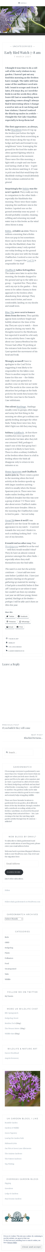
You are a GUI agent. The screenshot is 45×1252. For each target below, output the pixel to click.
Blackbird (16, 130)
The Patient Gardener (13, 1159)
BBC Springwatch (11, 1013)
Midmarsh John (11, 1143)
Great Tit (9, 520)
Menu (24, 3)
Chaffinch (10, 270)
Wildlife (8, 979)
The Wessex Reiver (12, 1029)
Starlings (21, 406)
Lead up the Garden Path (14, 1138)
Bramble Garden (11, 1123)
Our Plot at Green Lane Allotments (18, 1148)
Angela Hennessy (12, 1058)
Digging (8, 1183)
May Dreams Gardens (13, 1199)
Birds (7, 937)
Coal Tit (30, 260)
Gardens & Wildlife (12, 1128)
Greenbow (9, 1188)
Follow (7, 890)
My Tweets (9, 996)
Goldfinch (19, 432)
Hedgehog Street (11, 1018)
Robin (8, 231)
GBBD (7, 942)
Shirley (12, 643)
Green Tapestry (11, 1133)
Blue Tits (9, 312)
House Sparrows (13, 471)
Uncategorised (22, 46)
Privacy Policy (12, 1242)
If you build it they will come (22, 726)
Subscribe (14, 872)
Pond (7, 964)
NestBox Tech (10, 1023)
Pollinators (9, 958)
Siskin (25, 188)
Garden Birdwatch (16, 651)
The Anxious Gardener (13, 1154)
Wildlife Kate (9, 1034)
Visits (7, 974)
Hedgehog (9, 948)
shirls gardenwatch (22, 16)
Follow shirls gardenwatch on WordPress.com (22, 902)
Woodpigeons (11, 546)
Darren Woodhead (12, 1053)
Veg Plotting (9, 1164)
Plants (7, 953)
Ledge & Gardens (11, 1194)
